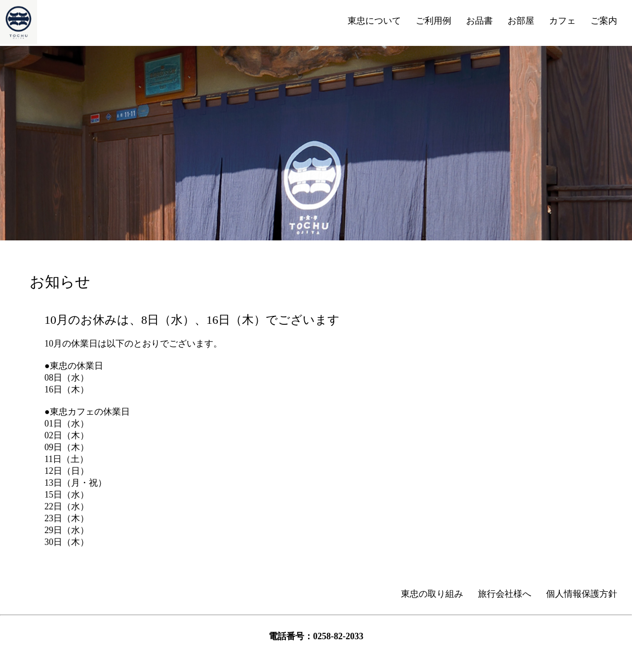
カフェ (562, 21)
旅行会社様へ (504, 594)
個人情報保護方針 (581, 594)
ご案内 (604, 21)
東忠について (374, 21)
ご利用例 (433, 21)
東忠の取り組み (432, 594)
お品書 (479, 21)
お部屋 (521, 21)
